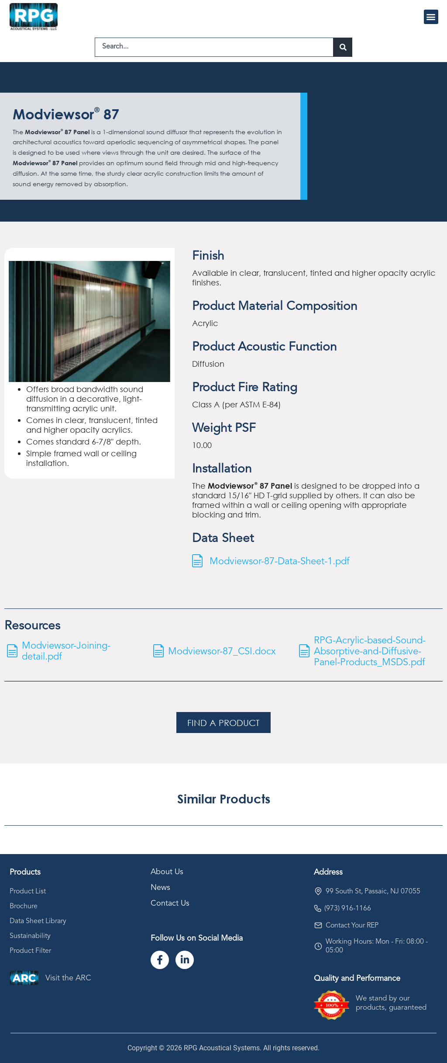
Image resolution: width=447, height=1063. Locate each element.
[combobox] (214, 47)
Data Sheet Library (38, 921)
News (160, 888)
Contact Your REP (352, 925)
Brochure (24, 906)
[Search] (343, 47)
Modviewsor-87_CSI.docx (222, 652)
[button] (431, 17)
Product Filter (30, 951)
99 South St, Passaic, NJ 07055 (373, 891)
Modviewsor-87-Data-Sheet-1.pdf (280, 561)
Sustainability (30, 936)
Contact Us (170, 903)
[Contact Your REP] (318, 925)
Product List (28, 891)
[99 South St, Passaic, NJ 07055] (318, 891)
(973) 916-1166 (347, 908)
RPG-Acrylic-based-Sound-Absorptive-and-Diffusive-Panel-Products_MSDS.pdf (370, 651)
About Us (167, 872)
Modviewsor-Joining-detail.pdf (66, 651)
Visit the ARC (68, 978)
